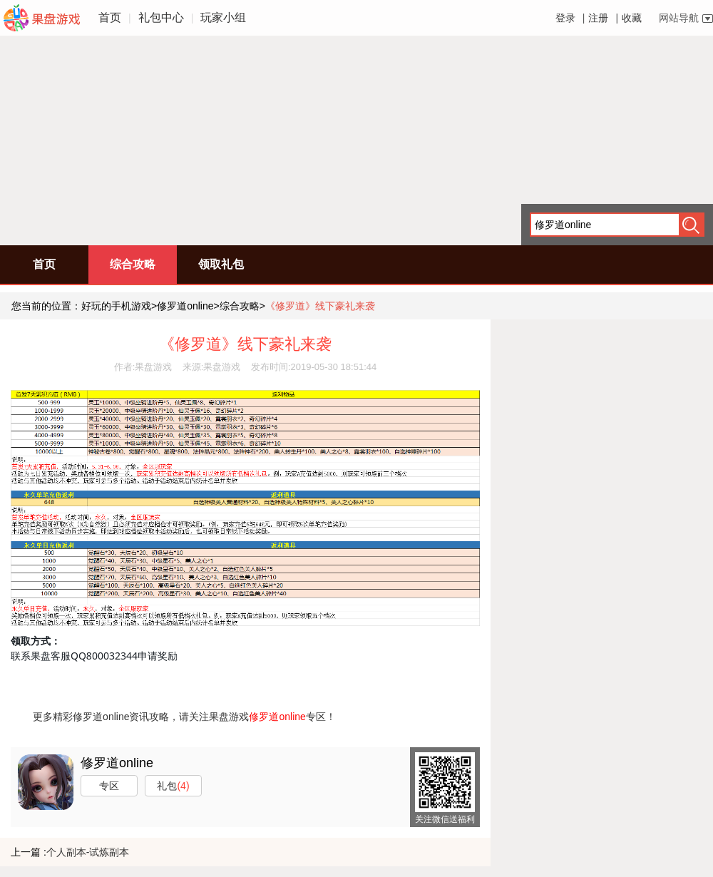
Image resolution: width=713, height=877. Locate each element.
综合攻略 (132, 264)
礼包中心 (161, 17)
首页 (109, 17)
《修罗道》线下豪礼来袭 (320, 306)
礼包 (173, 785)
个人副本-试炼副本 (88, 852)
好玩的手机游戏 (116, 306)
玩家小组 (223, 17)
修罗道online (185, 306)
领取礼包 (221, 264)
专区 (109, 785)
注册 (598, 18)
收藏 (632, 18)
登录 (565, 18)
